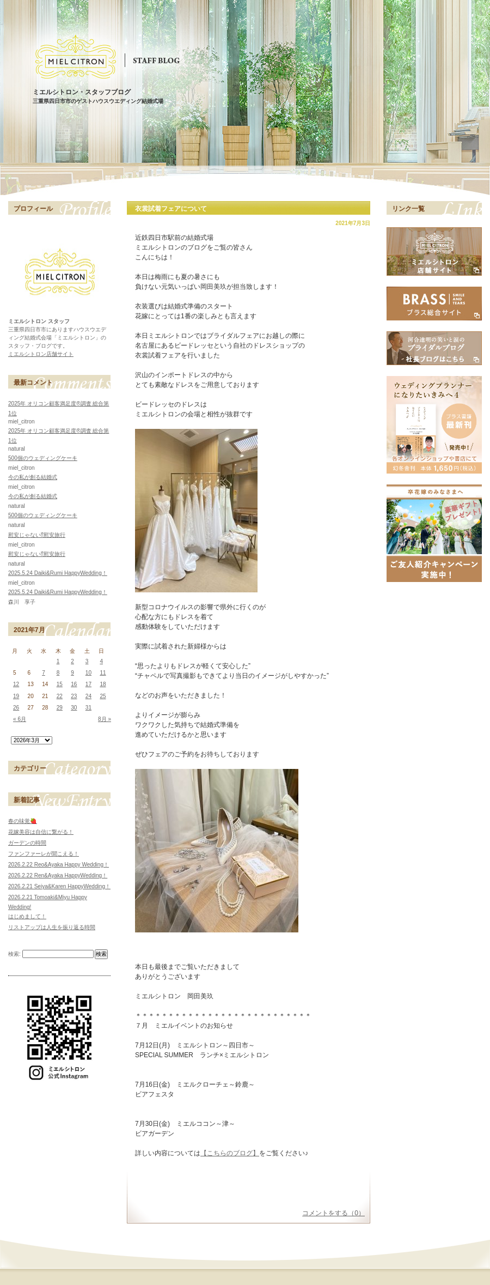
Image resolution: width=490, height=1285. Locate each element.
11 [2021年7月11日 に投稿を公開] (103, 673)
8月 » (104, 719)
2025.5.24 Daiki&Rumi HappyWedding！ (57, 573)
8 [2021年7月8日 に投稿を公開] (58, 673)
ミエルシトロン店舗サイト (41, 354)
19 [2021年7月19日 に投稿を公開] (16, 696)
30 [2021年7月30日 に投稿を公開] (74, 708)
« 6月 (19, 719)
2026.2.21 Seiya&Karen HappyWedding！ (59, 886)
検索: (14, 954)
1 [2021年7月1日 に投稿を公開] (58, 661)
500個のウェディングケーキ (42, 458)
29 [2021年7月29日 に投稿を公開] (60, 708)
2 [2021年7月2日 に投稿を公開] (72, 661)
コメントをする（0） (333, 1213)
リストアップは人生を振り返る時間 (51, 927)
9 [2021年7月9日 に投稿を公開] (72, 673)
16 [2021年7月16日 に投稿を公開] (74, 684)
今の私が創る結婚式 (32, 477)
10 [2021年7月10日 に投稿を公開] (88, 673)
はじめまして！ (27, 916)
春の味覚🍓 (22, 821)
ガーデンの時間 (27, 843)
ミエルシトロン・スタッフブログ (82, 92)
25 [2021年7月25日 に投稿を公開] (103, 696)
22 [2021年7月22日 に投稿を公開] (60, 696)
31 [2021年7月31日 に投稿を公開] (88, 708)
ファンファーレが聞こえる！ (43, 854)
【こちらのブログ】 (229, 1153)
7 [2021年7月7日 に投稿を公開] (43, 673)
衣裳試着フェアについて (171, 209)
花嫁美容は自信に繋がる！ (41, 832)
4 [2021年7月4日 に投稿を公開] (101, 661)
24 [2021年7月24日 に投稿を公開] (88, 696)
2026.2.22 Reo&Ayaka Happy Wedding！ (58, 865)
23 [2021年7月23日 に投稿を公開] (74, 696)
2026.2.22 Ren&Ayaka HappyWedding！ (57, 875)
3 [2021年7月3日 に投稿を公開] (87, 661)
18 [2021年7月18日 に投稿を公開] (103, 684)
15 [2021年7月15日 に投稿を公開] (60, 684)
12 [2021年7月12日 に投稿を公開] (16, 684)
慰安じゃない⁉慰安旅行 (36, 535)
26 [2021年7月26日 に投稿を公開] (16, 708)
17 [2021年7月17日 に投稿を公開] (88, 684)
